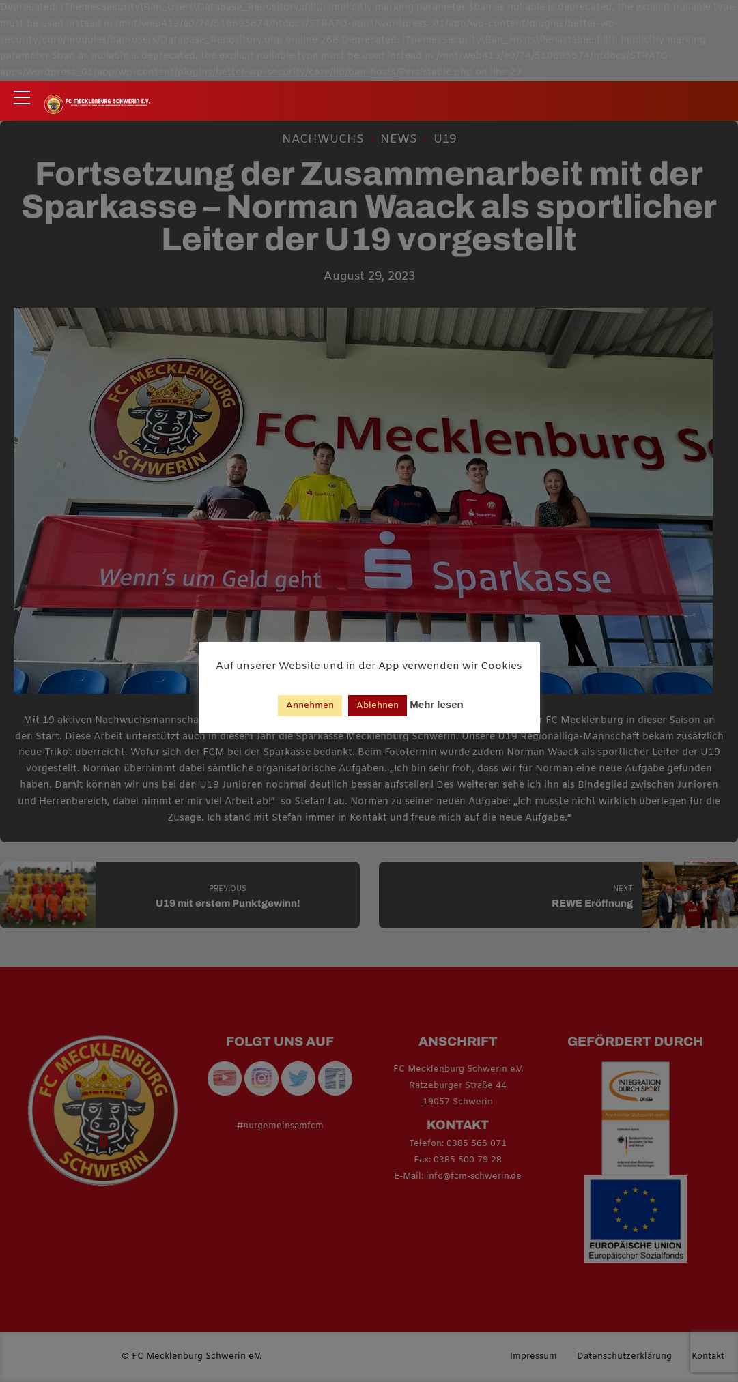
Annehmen (310, 705)
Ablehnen (377, 705)
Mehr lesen (436, 704)
